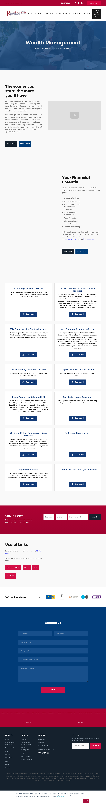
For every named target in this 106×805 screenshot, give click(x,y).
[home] (16, 13)
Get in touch (25, 144)
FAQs (6, 751)
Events (7, 764)
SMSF (23, 753)
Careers (7, 768)
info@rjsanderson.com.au (46, 749)
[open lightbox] (74, 115)
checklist (10, 576)
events (26, 567)
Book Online (11, 144)
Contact (8, 754)
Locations (93, 3)
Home (30, 13)
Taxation (24, 739)
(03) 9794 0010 (89, 239)
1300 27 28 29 (43, 753)
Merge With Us (9, 748)
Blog (6, 761)
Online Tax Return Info (96, 13)
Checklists (8, 758)
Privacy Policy (60, 796)
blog (35, 567)
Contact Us (41, 739)
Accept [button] (86, 800)
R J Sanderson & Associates (10, 743)
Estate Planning (26, 756)
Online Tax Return (27, 760)
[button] (39, 13)
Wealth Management (25, 749)
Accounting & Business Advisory (26, 743)
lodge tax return (13, 567)
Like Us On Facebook (44, 746)
